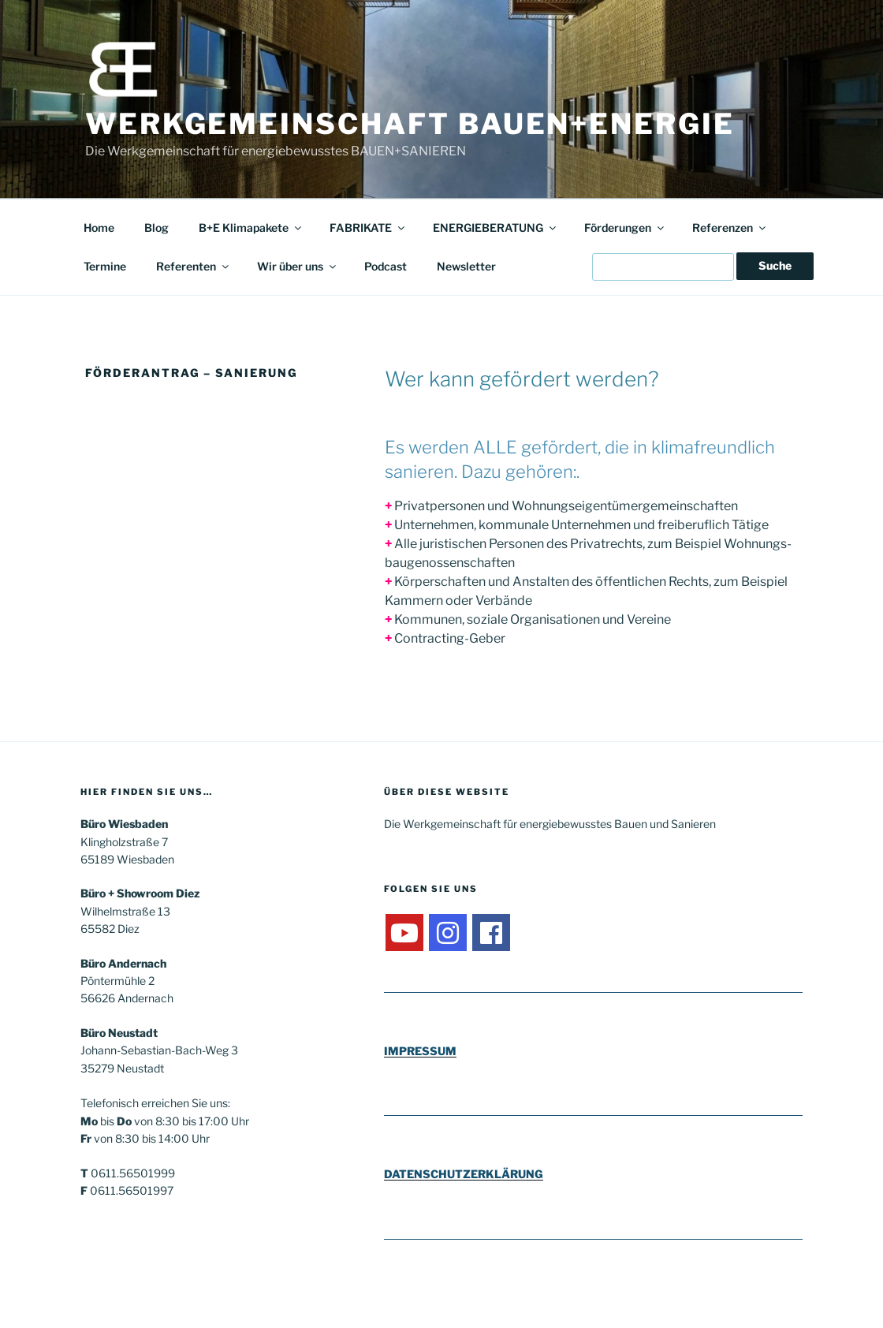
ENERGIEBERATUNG (495, 227)
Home (99, 227)
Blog (156, 227)
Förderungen (625, 227)
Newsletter (466, 266)
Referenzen (730, 227)
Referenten (193, 266)
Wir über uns (297, 266)
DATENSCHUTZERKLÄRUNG (463, 1174)
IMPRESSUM (420, 1051)
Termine (105, 266)
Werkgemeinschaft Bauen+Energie (409, 123)
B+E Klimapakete (251, 227)
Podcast (385, 266)
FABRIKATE (368, 227)
